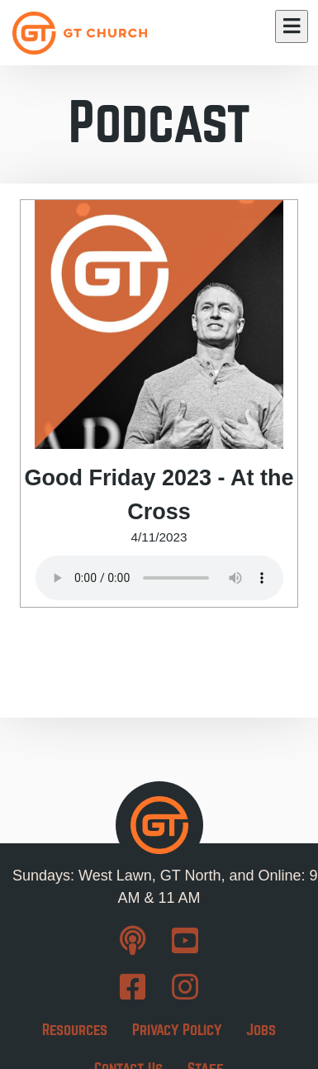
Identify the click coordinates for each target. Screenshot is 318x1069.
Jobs (261, 1030)
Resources (74, 1030)
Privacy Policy (176, 1030)
